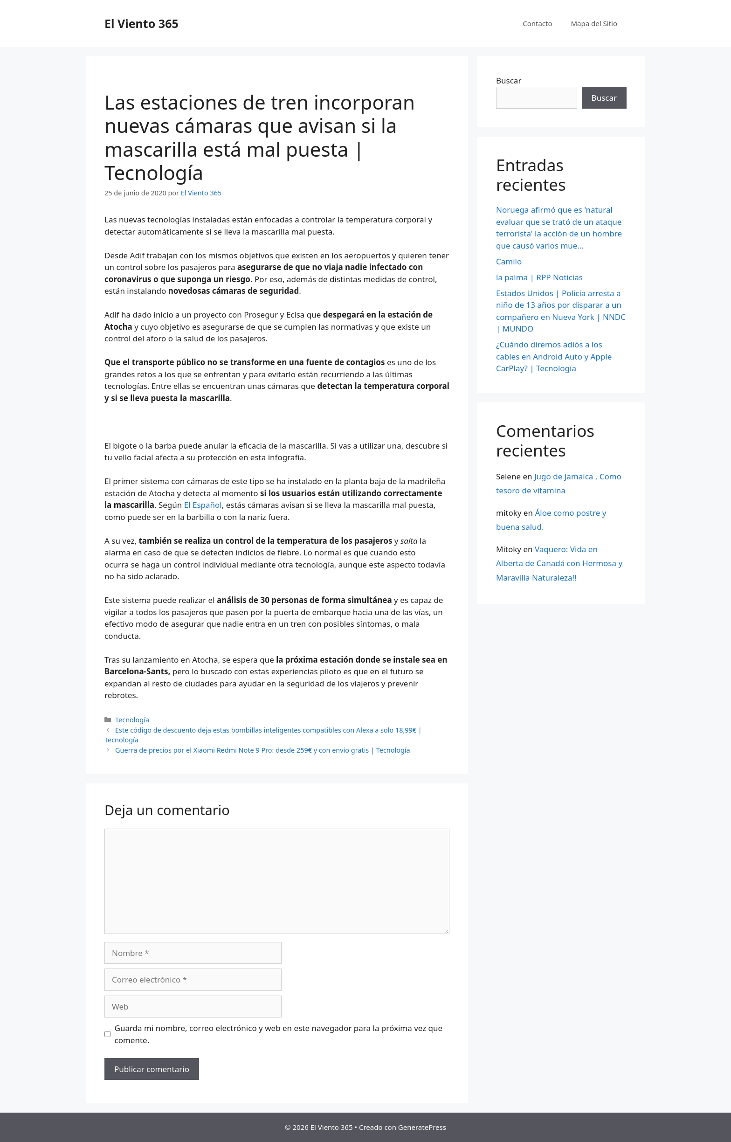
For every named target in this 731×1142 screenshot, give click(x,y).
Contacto (537, 23)
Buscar (508, 80)
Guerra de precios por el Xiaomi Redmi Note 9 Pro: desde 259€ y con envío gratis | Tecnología (262, 750)
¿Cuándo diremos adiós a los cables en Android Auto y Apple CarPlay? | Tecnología (554, 356)
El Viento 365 (141, 23)
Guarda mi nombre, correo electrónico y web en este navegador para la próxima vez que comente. (279, 1034)
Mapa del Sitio (594, 23)
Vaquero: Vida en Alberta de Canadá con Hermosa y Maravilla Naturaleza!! (559, 563)
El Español (203, 504)
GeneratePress (422, 1127)
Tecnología (132, 719)
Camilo (509, 261)
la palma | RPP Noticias (539, 277)
